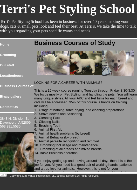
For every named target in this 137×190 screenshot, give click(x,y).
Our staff (7, 65)
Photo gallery (10, 96)
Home (4, 44)
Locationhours (11, 76)
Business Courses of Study (16, 87)
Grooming (8, 55)
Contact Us (9, 107)
